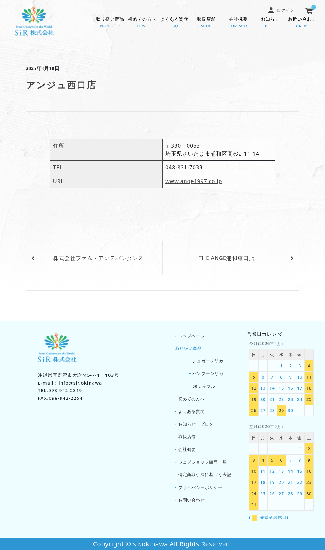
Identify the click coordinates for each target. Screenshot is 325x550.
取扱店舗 (206, 23)
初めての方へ (142, 23)
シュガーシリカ (207, 361)
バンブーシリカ (207, 373)
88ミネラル (203, 386)
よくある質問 (174, 23)
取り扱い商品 (110, 23)
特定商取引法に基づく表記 (205, 474)
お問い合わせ (302, 23)
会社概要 (238, 23)
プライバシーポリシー (200, 487)
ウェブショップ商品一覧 (202, 462)
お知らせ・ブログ (196, 424)
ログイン (280, 10)
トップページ (191, 336)
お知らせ (270, 23)
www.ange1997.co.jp (193, 181)
